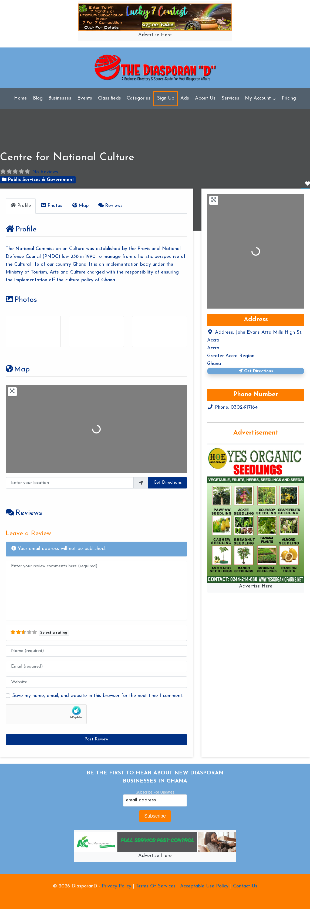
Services (230, 98)
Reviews (23, 513)
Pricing (289, 98)
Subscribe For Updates (155, 792)
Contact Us (245, 886)
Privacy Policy (116, 886)
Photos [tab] (51, 205)
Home (20, 98)
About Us (205, 98)
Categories (138, 98)
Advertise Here (155, 34)
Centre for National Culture (67, 157)
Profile (20, 229)
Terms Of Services (156, 886)
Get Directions (168, 483)
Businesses (59, 98)
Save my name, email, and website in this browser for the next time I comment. (97, 695)
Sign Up (165, 98)
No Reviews (45, 172)
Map (17, 369)
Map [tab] (80, 205)
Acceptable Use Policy (204, 886)
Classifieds (109, 98)
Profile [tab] (20, 205)
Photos (21, 300)
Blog (38, 98)
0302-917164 (243, 407)
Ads (184, 98)
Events (84, 98)
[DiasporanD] (155, 68)
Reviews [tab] (110, 205)
